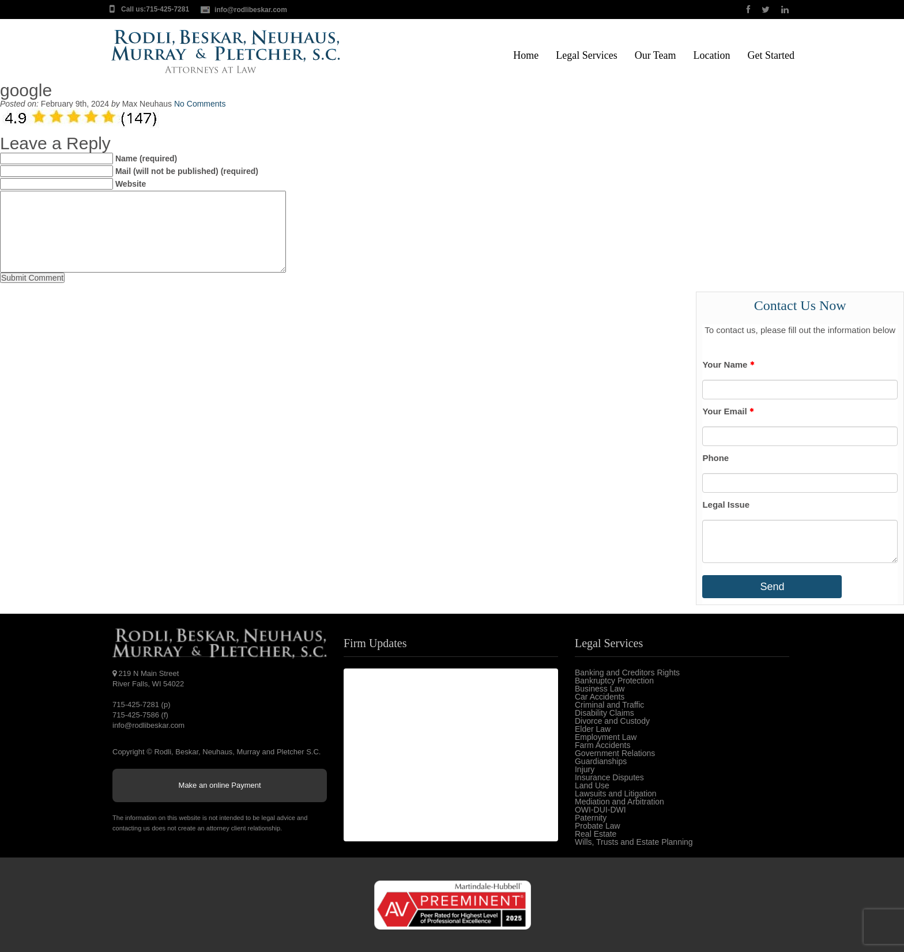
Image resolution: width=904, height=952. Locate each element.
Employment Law (605, 737)
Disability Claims (604, 712)
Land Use (592, 785)
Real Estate (595, 833)
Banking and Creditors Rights (627, 672)
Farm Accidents (602, 745)
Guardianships (601, 761)
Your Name (728, 364)
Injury (584, 769)
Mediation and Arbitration (619, 801)
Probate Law (597, 825)
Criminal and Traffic (609, 704)
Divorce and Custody (612, 721)
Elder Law (593, 729)
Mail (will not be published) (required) (186, 171)
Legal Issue (725, 504)
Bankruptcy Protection (614, 680)
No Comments (199, 103)
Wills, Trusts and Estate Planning (634, 842)
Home (525, 55)
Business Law (599, 688)
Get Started (771, 55)
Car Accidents (599, 696)
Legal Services (586, 55)
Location (712, 55)
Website (130, 184)
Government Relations (615, 753)
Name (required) (146, 158)
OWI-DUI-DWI (600, 809)
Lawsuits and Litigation (616, 793)
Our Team (655, 55)
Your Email (727, 411)
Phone (715, 458)
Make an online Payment (220, 785)
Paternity (591, 817)
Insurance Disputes (609, 777)
